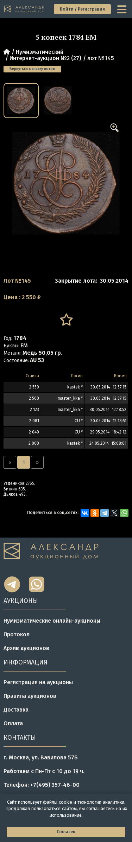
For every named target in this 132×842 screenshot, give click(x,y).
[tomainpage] (24, 9)
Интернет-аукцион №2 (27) (45, 58)
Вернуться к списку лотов (32, 69)
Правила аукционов (30, 696)
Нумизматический (39, 52)
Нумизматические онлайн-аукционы (52, 620)
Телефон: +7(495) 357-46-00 (42, 785)
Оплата (13, 723)
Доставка (16, 709)
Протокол (17, 634)
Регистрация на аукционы (38, 682)
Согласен (66, 831)
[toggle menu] (122, 9)
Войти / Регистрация (82, 9)
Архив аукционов (26, 648)
